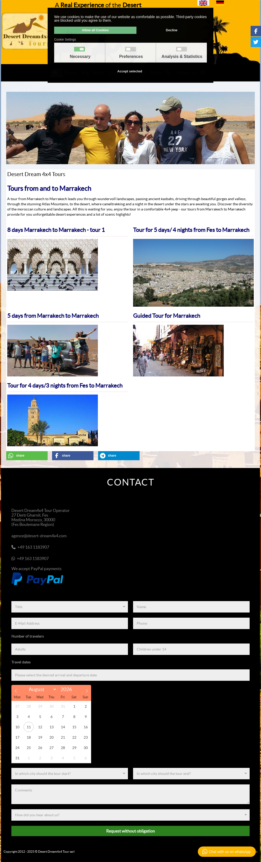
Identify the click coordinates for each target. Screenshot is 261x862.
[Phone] (191, 623)
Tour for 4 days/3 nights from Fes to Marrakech (64, 385)
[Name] (191, 607)
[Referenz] (130, 815)
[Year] (67, 689)
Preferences (131, 56)
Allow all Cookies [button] (95, 30)
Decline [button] (172, 30)
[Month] (41, 689)
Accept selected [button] (129, 71)
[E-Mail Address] (69, 623)
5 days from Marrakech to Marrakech (53, 316)
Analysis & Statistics (182, 56)
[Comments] (130, 794)
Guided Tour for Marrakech (166, 316)
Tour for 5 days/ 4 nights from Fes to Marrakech (191, 230)
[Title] (69, 607)
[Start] (69, 773)
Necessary (80, 56)
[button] (27, 455)
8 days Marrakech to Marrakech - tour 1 (56, 230)
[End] (191, 773)
